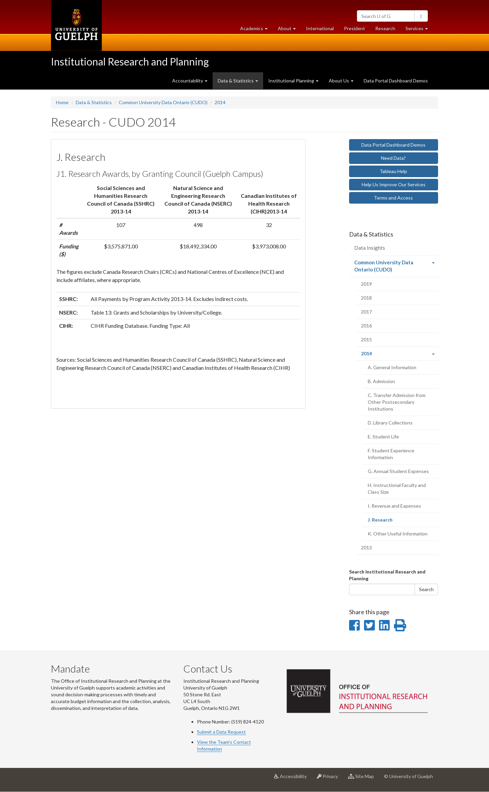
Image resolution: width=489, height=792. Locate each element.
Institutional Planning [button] (293, 80)
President (354, 28)
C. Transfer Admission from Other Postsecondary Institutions (396, 402)
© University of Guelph (408, 776)
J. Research (389, 521)
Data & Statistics (94, 102)
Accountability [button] (189, 80)
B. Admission (381, 381)
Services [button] (419, 30)
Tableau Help (393, 171)
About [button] (289, 30)
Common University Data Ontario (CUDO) (163, 102)
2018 (366, 298)
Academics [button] (256, 30)
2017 (366, 312)
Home (62, 102)
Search (426, 589)
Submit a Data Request (221, 732)
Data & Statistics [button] (238, 80)
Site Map (363, 779)
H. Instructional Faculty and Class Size (397, 488)
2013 (366, 547)
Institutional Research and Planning (130, 61)
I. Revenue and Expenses (394, 506)
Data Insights (369, 248)
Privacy (330, 779)
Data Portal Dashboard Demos (396, 80)
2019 (366, 284)
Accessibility (293, 779)
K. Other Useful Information (398, 533)
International (320, 28)
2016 (366, 325)
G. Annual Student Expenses (398, 471)
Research (387, 30)
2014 (220, 102)
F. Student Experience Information (391, 454)
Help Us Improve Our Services (393, 184)
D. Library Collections (390, 423)
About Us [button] (341, 80)
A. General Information (392, 367)
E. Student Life (383, 436)
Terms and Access (393, 198)
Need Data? (393, 158)
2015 (366, 339)
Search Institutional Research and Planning (387, 575)
